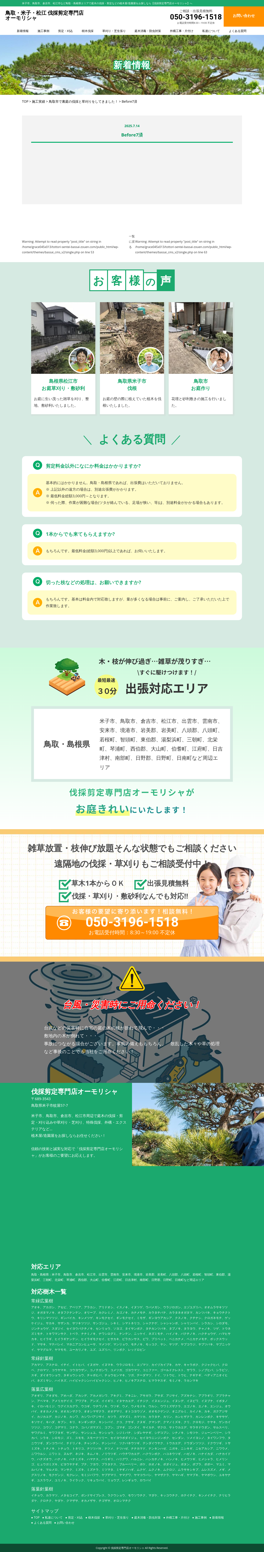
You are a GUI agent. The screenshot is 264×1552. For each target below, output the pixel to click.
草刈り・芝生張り (114, 31)
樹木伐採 (88, 31)
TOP (37, 1517)
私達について (211, 31)
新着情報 (23, 31)
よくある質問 (237, 31)
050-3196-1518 (196, 17)
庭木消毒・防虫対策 (148, 31)
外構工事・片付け (181, 31)
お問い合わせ (65, 1523)
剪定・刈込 (65, 31)
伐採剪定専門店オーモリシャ (127, 1548)
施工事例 (43, 31)
